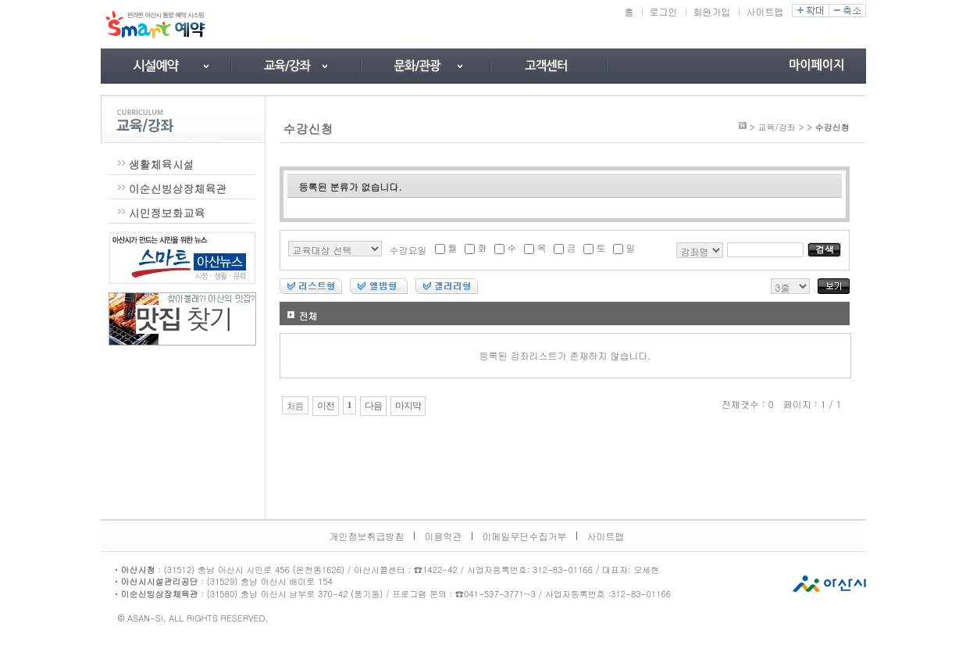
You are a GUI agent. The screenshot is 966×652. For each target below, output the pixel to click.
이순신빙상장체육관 (178, 188)
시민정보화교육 (167, 212)
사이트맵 (765, 11)
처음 (295, 405)
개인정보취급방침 (367, 536)
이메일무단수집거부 (525, 536)
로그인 (664, 11)
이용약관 (443, 536)
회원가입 (712, 11)
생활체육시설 (161, 164)
